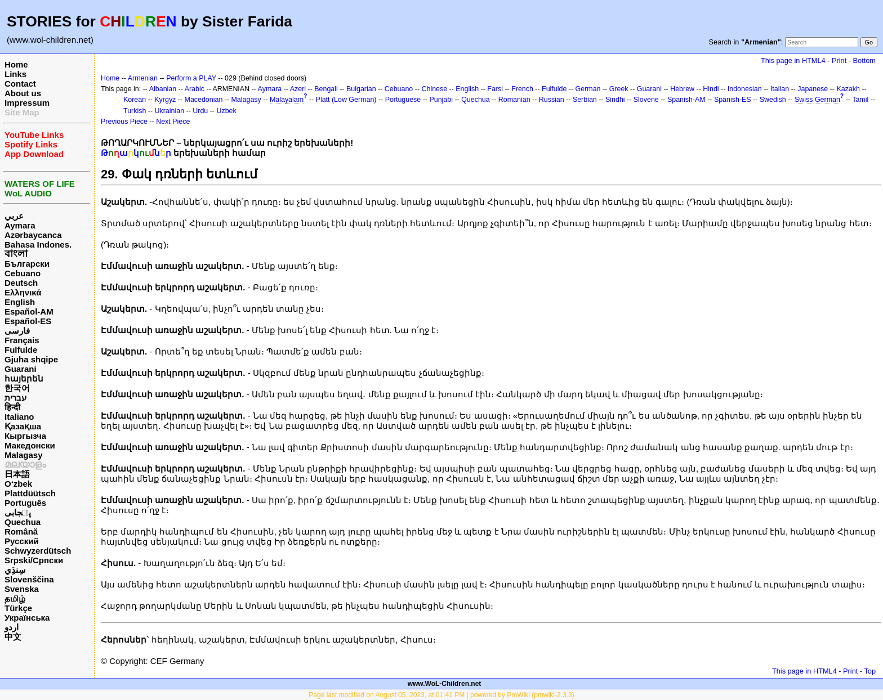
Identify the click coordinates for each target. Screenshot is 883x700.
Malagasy (24, 455)
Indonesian (745, 89)
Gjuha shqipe (31, 359)
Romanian (514, 100)
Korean (134, 100)
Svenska (22, 589)
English (20, 302)
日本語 (17, 474)
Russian (551, 100)
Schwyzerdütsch (38, 550)
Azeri (298, 89)
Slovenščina (29, 579)
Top (870, 671)
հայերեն (24, 378)
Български (27, 263)
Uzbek (226, 111)
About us (23, 93)
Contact (20, 83)
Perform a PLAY (191, 78)
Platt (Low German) (346, 100)
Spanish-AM (686, 100)
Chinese (434, 89)
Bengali (326, 89)
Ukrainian (170, 111)
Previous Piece (124, 121)
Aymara (20, 225)
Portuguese (403, 100)
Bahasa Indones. (38, 244)
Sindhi (615, 100)
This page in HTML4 (793, 60)
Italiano (19, 416)
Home (16, 64)
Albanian (162, 89)
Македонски (30, 445)
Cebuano (23, 273)
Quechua (23, 522)
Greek (618, 89)
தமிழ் (15, 598)
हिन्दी (12, 407)
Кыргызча (25, 436)
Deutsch (21, 283)
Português (25, 503)
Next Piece (173, 121)
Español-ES (28, 321)
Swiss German (817, 100)
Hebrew (682, 89)
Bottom (864, 60)
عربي (14, 216)
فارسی (17, 330)
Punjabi (441, 100)
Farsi (495, 89)
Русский (22, 541)
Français (22, 340)
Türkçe (18, 608)
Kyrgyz (165, 100)
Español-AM (29, 311)
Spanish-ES (732, 100)
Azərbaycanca (33, 235)
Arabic (194, 89)
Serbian (585, 100)
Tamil (860, 100)
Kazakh (848, 89)
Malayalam (287, 100)
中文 (13, 636)
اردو (12, 627)
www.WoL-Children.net (444, 684)
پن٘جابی (18, 512)
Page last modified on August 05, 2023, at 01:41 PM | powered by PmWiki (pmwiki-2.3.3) (441, 695)
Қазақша (23, 426)
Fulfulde (21, 350)
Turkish (134, 111)
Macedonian (204, 100)
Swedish (773, 100)
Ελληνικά (23, 292)
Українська (27, 617)
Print (839, 60)
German (588, 89)
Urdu (200, 111)
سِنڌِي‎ (15, 570)
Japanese (812, 89)
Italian (779, 89)
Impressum (27, 102)
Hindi (711, 89)
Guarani (21, 369)
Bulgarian (361, 89)
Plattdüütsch (30, 493)
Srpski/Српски (34, 560)
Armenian (143, 78)
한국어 (17, 388)
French (522, 89)
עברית (15, 397)
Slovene (646, 100)
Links (15, 74)
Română (21, 531)
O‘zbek (18, 483)
